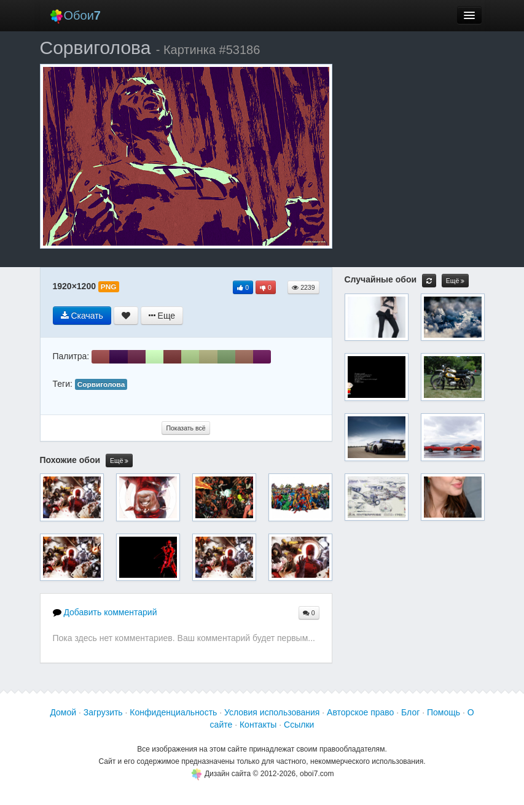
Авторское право (360, 712)
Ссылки (299, 724)
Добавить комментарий (105, 612)
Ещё (119, 461)
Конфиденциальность (173, 712)
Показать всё (185, 428)
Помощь (443, 712)
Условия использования (271, 712)
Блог (410, 712)
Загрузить (103, 712)
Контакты (258, 724)
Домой (63, 712)
